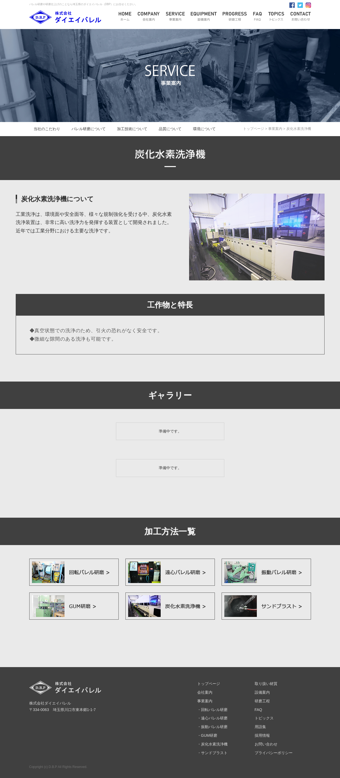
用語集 (260, 727)
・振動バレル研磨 (212, 727)
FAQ (258, 709)
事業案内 (275, 129)
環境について (204, 129)
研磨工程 (262, 701)
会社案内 (204, 692)
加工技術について (132, 129)
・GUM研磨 (207, 735)
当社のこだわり (47, 129)
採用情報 (262, 735)
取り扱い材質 (266, 683)
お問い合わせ (266, 744)
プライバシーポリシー (274, 753)
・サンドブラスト (212, 753)
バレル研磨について (89, 129)
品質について (170, 129)
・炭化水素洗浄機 (212, 744)
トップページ (253, 129)
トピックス (264, 718)
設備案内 (262, 692)
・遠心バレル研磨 (212, 718)
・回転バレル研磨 (212, 709)
